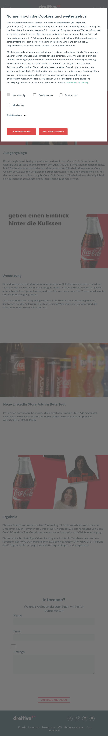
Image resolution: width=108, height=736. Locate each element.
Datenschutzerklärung (76, 82)
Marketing (18, 105)
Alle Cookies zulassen (53, 131)
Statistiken (71, 95)
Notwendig (19, 95)
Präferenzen (46, 95)
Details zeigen (16, 115)
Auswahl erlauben (21, 131)
